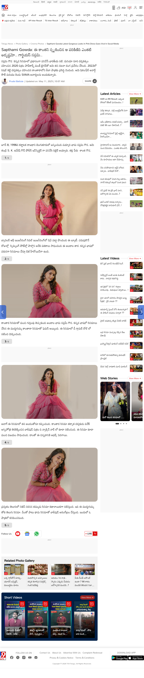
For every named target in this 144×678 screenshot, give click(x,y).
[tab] (117, 423)
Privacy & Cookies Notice (61, 658)
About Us (56, 653)
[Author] (4, 81)
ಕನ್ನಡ (49, 1)
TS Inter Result (51, 20)
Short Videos (13, 597)
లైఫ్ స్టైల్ (62, 15)
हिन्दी (43, 1)
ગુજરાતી (62, 1)
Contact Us (45, 653)
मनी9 (99, 1)
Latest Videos (109, 258)
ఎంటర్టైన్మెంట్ (23, 15)
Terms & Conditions (84, 658)
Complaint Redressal (92, 653)
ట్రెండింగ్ (118, 15)
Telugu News (7, 44)
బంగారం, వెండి (106, 20)
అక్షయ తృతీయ (9, 20)
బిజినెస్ (78, 15)
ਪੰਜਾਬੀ (77, 1)
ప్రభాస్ (123, 20)
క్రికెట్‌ (116, 20)
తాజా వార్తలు (12, 15)
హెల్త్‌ (125, 15)
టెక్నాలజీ (74, 20)
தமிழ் (83, 1)
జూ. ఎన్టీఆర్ (132, 20)
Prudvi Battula (16, 81)
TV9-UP (107, 1)
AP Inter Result (35, 20)
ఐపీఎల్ (33, 15)
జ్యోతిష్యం (83, 20)
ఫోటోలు (70, 15)
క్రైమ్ (131, 15)
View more (87, 597)
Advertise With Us (72, 653)
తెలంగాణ (53, 15)
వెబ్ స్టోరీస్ (86, 15)
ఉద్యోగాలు (64, 20)
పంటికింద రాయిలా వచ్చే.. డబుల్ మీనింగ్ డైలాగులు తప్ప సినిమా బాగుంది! (61, 632)
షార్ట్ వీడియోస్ (98, 15)
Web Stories (109, 378)
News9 (36, 1)
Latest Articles (110, 94)
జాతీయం (109, 15)
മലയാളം (91, 1)
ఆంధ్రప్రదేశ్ (43, 15)
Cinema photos (37, 44)
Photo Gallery (21, 44)
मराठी (55, 1)
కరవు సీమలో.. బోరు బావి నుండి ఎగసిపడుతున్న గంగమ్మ (83, 632)
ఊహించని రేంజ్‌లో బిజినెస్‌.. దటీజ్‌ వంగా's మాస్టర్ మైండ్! (13, 632)
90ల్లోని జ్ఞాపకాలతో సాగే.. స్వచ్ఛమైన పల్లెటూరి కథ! (37, 632)
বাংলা (70, 1)
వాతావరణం (93, 20)
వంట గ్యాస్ (22, 20)
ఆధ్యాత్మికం (139, 15)
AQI (124, 8)
